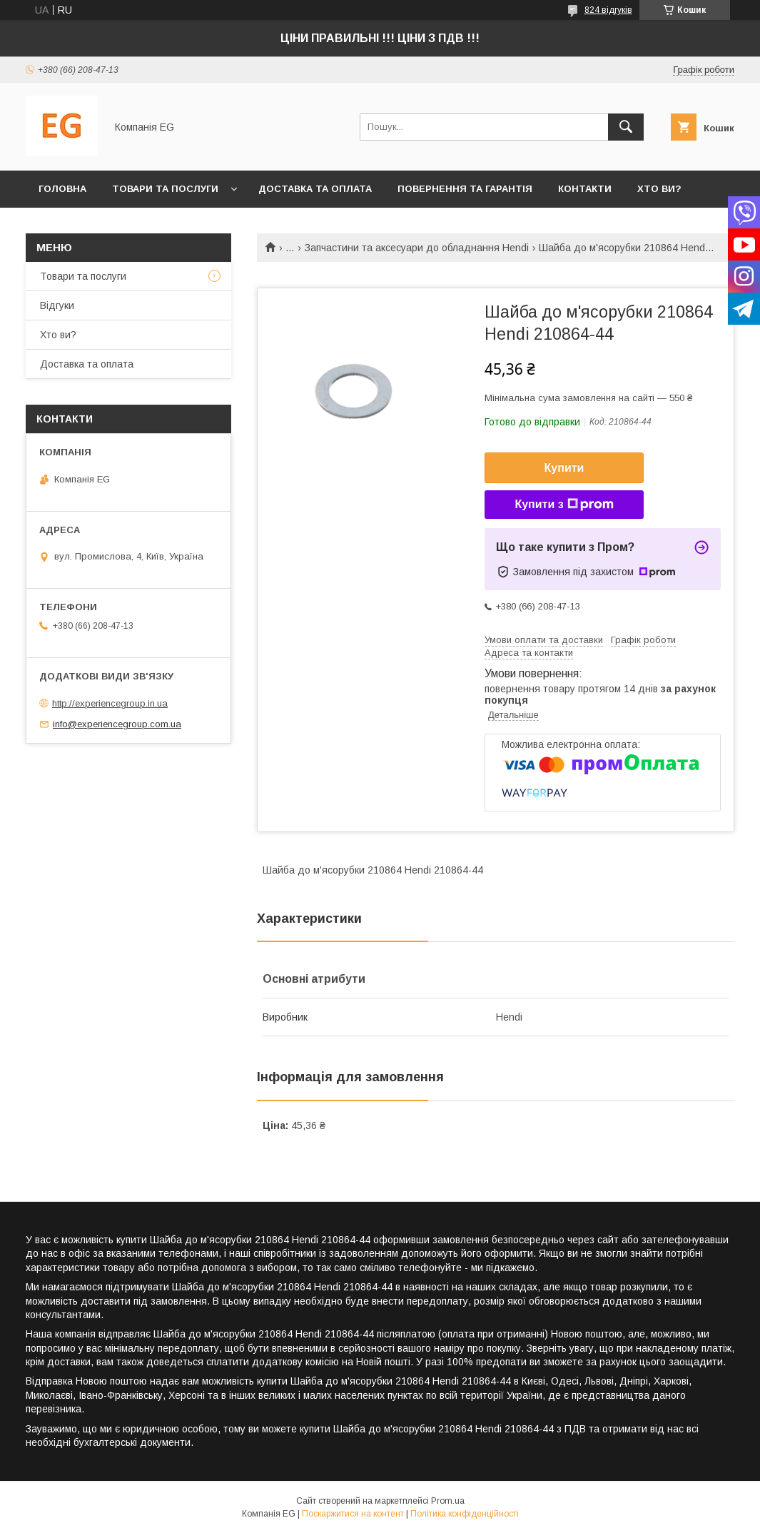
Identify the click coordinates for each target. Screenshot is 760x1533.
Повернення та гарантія (464, 188)
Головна (62, 188)
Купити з (564, 504)
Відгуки (57, 305)
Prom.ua (448, 1501)
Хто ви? (659, 188)
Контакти (585, 188)
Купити (564, 468)
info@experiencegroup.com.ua (117, 724)
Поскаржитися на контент (353, 1514)
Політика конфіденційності (464, 1514)
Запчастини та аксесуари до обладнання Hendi (417, 247)
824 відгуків (608, 10)
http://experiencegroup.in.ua (110, 703)
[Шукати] (626, 127)
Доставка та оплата (315, 188)
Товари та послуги (165, 188)
